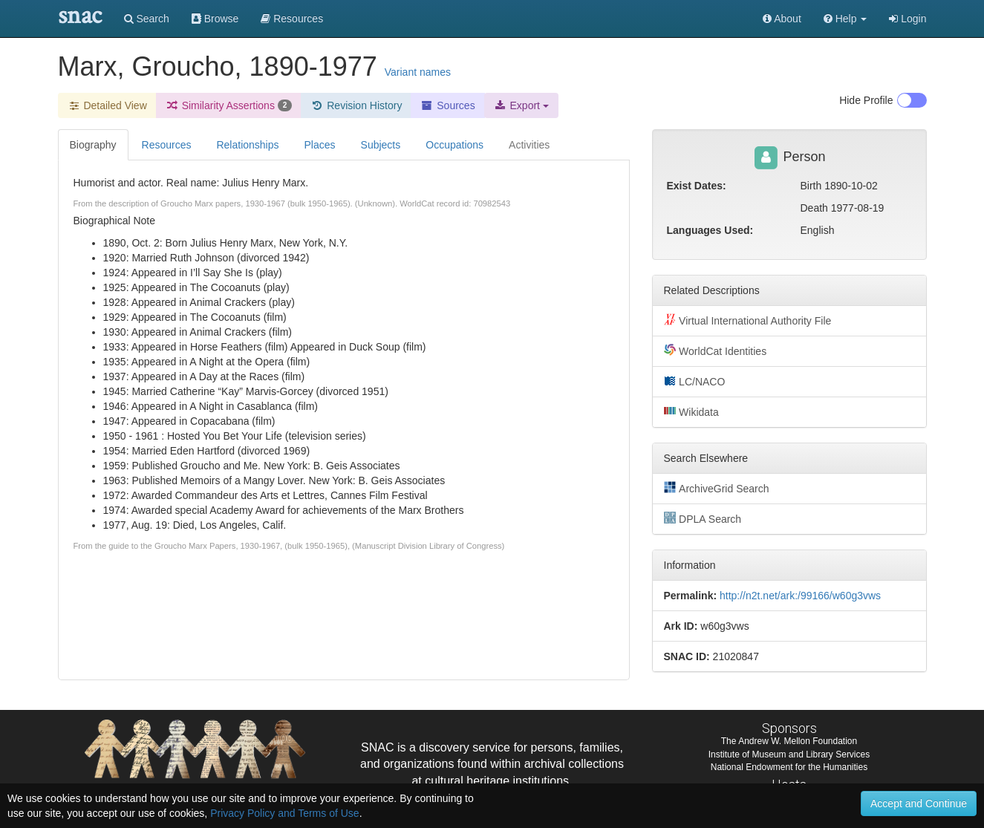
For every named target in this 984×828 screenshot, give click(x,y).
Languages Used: (710, 230)
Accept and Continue (918, 803)
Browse (215, 19)
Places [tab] (320, 145)
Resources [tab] (167, 145)
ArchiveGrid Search (716, 488)
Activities (529, 145)
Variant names (418, 72)
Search (146, 19)
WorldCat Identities (715, 350)
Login (907, 19)
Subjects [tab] (381, 145)
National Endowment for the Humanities (789, 767)
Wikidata (691, 411)
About (782, 19)
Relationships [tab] (247, 145)
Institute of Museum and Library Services (789, 754)
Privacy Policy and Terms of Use (284, 813)
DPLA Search (703, 518)
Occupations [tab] (454, 145)
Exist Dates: (696, 186)
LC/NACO (695, 381)
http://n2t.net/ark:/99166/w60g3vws (800, 596)
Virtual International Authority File (748, 320)
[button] (845, 18)
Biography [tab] (93, 145)
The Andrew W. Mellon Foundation (789, 741)
